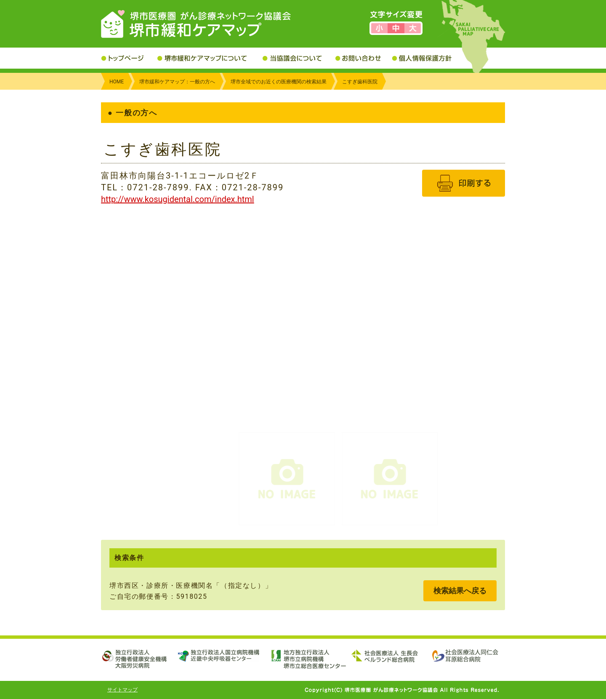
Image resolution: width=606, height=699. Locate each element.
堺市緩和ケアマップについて (210, 58)
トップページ (129, 58)
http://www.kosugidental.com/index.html (177, 199)
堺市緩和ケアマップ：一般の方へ (177, 82)
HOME (116, 82)
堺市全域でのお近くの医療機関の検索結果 (279, 82)
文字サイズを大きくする (412, 28)
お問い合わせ (363, 58)
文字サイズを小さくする (379, 28)
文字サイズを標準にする (396, 28)
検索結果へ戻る (459, 590)
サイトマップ (122, 690)
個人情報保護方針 (428, 58)
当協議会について (299, 58)
